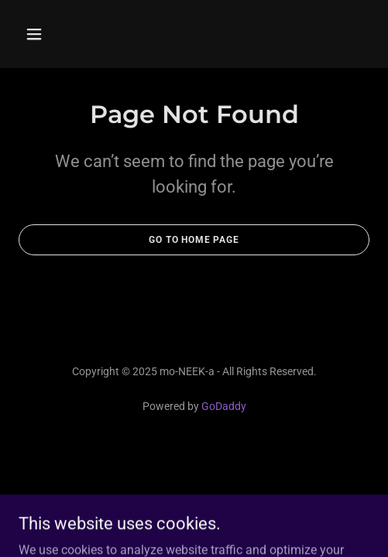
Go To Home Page (194, 239)
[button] (59, 34)
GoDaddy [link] (223, 406)
